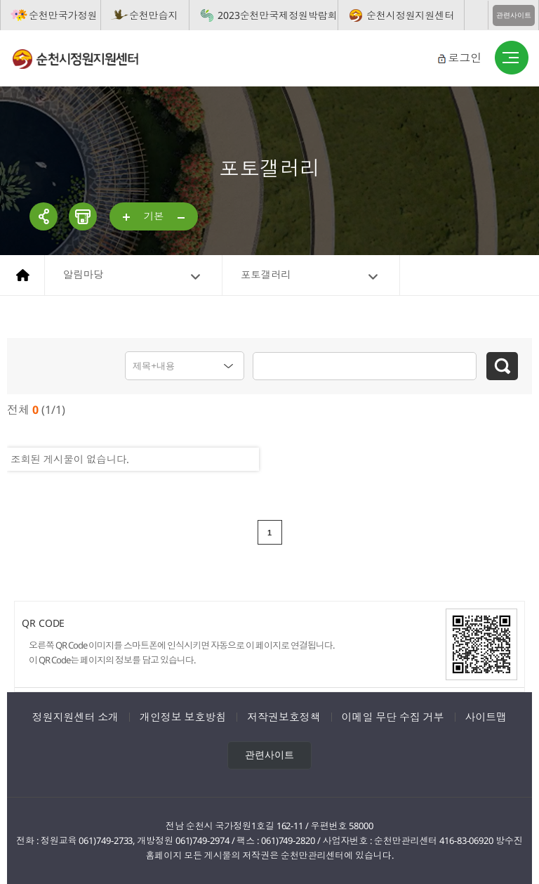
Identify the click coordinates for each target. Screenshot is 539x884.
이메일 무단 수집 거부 (393, 717)
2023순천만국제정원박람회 (278, 15)
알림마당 (83, 274)
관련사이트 (513, 15)
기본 (154, 216)
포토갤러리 (266, 274)
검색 (502, 366)
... (127, 218)
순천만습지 (153, 15)
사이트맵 (486, 717)
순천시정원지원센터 (410, 15)
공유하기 (43, 216)
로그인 (464, 57)
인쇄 (83, 216)
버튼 (511, 58)
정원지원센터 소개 (75, 717)
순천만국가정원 (63, 15)
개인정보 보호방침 (183, 717)
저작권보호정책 (283, 717)
